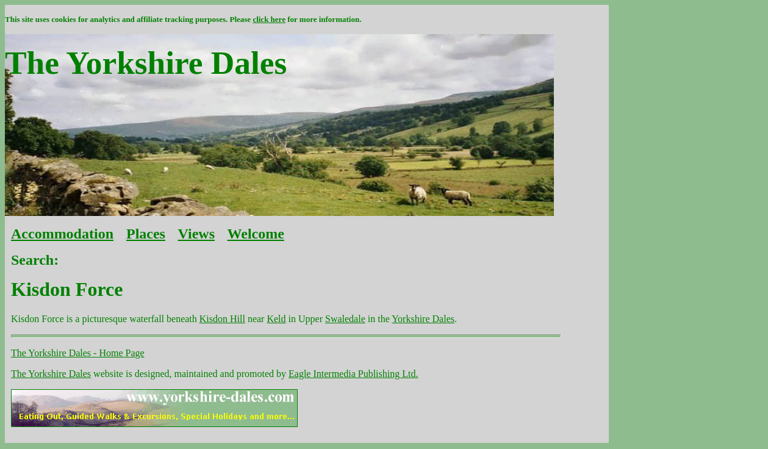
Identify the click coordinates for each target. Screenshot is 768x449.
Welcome (256, 234)
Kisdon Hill (222, 319)
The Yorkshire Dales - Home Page (78, 353)
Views (196, 234)
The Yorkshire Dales (51, 373)
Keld (276, 319)
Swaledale (345, 319)
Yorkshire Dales (423, 319)
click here (269, 19)
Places (145, 234)
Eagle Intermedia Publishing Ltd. (353, 373)
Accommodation (62, 234)
